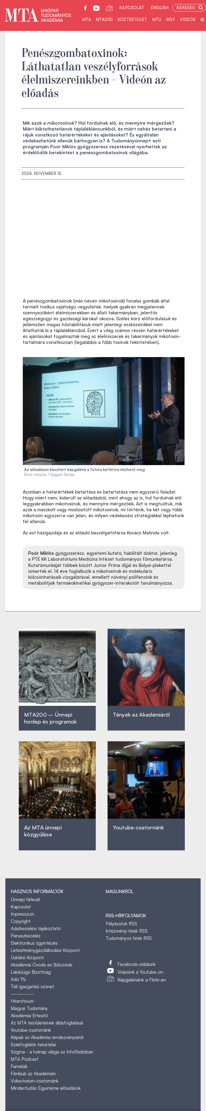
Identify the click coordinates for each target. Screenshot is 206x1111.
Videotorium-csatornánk (34, 1081)
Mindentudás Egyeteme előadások (46, 1088)
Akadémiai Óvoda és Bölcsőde (41, 965)
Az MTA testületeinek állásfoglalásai (47, 1023)
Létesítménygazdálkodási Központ (45, 950)
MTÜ (156, 19)
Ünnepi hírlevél (25, 899)
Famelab (19, 1066)
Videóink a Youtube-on (140, 972)
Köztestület (132, 19)
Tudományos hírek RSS (129, 938)
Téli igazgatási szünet (32, 986)
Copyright (20, 921)
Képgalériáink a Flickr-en (141, 980)
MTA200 (104, 19)
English (160, 7)
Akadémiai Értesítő (29, 1015)
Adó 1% (18, 979)
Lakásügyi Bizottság (31, 972)
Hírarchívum (22, 1001)
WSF (170, 19)
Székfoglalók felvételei (33, 1044)
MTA (86, 19)
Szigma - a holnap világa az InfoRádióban (52, 1052)
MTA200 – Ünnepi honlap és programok (50, 718)
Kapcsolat (131, 7)
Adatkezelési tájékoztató (36, 928)
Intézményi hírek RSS (127, 931)
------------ (22, 994)
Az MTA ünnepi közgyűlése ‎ (43, 831)
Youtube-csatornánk (31, 1030)
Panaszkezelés (26, 936)
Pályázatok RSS (121, 923)
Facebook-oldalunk (136, 964)
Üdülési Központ (27, 957)
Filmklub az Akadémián (33, 1073)
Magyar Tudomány (29, 1008)
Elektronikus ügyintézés (34, 943)
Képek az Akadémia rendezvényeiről (47, 1037)
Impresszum (22, 914)
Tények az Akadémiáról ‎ (141, 714)
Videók (188, 19)
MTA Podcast (24, 1059)
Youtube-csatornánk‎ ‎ (138, 827)
